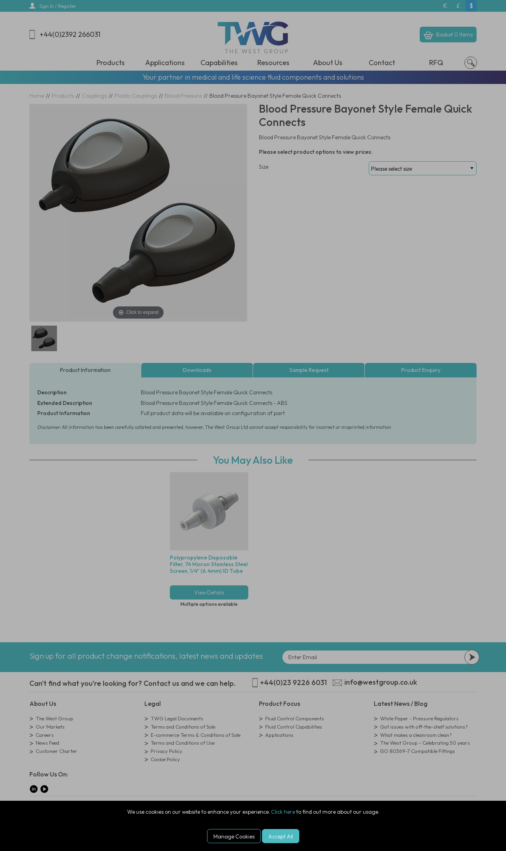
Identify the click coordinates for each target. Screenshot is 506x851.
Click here (283, 811)
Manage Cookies (234, 836)
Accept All (280, 836)
